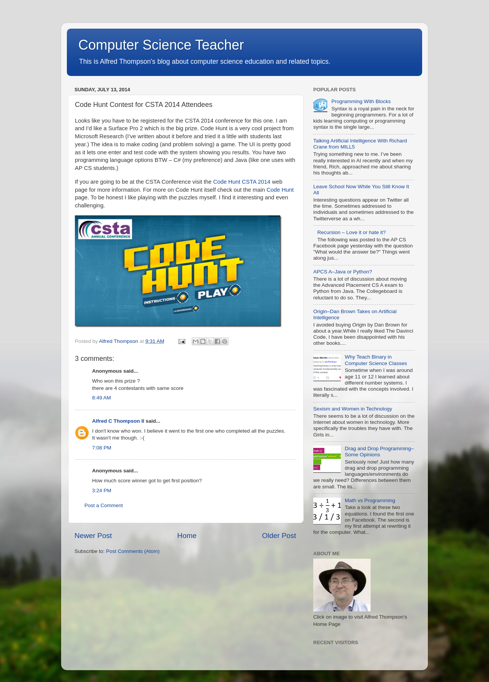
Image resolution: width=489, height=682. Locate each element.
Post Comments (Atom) (133, 551)
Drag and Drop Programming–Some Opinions (379, 451)
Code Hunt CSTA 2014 (241, 182)
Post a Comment (103, 505)
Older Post (279, 536)
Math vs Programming (370, 500)
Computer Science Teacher (161, 45)
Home (186, 536)
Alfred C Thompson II (118, 421)
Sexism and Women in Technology (352, 409)
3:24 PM (101, 490)
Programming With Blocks (360, 101)
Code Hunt (280, 190)
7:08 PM (101, 448)
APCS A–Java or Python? (342, 272)
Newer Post (93, 536)
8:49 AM (101, 398)
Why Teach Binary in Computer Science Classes (376, 360)
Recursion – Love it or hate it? (351, 232)
